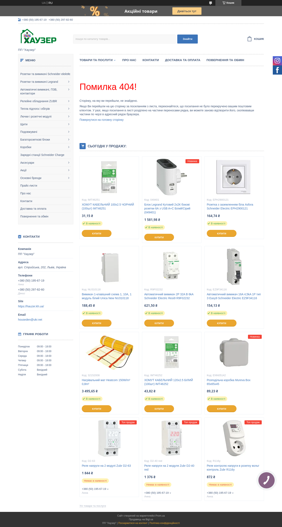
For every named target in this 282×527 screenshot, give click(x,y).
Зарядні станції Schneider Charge (42, 155)
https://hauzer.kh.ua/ (31, 306)
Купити (96, 233)
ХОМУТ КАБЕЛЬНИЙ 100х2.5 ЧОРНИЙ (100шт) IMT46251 (108, 206)
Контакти (26, 201)
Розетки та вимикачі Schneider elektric (45, 74)
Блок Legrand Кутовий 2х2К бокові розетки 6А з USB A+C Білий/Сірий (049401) (167, 208)
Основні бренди (30, 178)
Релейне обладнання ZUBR (38, 101)
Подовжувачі (28, 131)
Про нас (25, 193)
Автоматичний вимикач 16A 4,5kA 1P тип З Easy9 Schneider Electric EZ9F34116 (234, 296)
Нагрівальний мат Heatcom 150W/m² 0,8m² (106, 382)
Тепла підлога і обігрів (35, 108)
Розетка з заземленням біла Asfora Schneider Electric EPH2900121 (230, 206)
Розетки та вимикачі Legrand (39, 81)
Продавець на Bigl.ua (141, 519)
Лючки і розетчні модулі (35, 116)
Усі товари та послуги (93, 505)
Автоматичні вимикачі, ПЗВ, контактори (38, 91)
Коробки (25, 147)
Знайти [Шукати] (187, 38)
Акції (23, 170)
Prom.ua (160, 515)
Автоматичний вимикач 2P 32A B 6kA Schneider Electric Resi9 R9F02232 (168, 296)
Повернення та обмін (34, 216)
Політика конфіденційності (164, 523)
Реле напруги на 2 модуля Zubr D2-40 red (169, 467)
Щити (23, 124)
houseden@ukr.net (30, 319)
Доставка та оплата (33, 208)
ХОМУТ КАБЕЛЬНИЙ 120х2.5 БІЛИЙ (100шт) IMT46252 (168, 382)
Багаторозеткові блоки (35, 139)
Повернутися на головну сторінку (102, 119)
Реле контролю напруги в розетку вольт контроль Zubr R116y (233, 467)
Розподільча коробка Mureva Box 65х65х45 (228, 382)
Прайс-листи (28, 185)
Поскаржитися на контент (132, 523)
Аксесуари (27, 162)
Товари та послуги (96, 60)
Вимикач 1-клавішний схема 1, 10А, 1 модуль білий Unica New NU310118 (106, 296)
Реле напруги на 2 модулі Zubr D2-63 (106, 465)
